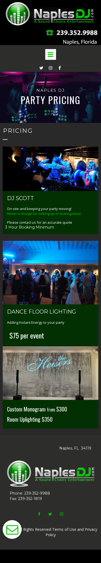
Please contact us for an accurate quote (39, 222)
